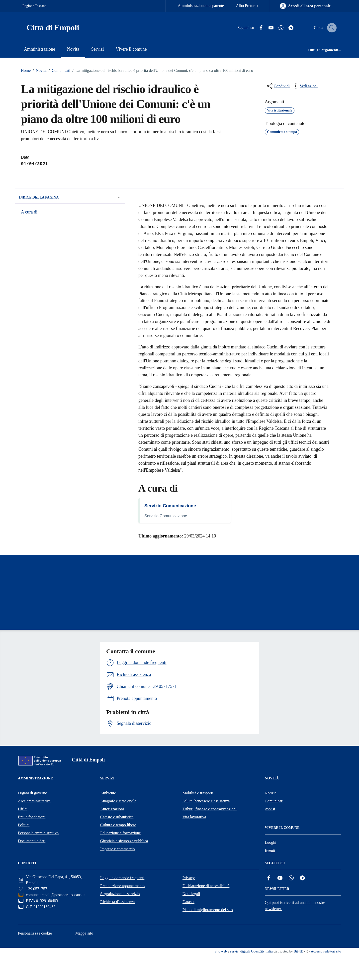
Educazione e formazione (120, 833)
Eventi (270, 850)
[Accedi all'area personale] (305, 6)
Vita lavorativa (194, 817)
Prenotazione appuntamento (122, 886)
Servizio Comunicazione (170, 505)
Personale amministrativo (38, 833)
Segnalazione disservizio (120, 894)
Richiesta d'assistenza (117, 902)
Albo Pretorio (247, 5)
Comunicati (58, 71)
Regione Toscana (34, 6)
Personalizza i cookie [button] (35, 933)
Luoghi (270, 842)
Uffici (22, 809)
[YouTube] (266, 28)
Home (26, 70)
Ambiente (108, 793)
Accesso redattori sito (326, 951)
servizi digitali (240, 951)
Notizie (270, 793)
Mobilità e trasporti (197, 793)
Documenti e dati (31, 841)
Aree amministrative (34, 801)
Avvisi (270, 809)
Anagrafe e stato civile (118, 801)
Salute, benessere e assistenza (206, 801)
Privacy (188, 878)
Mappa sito (84, 933)
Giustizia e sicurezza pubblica (124, 841)
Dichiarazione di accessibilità (205, 886)
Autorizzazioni (112, 809)
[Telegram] (286, 28)
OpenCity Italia (262, 951)
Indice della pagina (70, 198)
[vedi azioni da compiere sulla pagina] (305, 86)
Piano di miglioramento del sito (207, 910)
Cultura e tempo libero (118, 825)
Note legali (191, 894)
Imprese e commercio (117, 849)
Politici (23, 825)
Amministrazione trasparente (201, 5)
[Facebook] (257, 28)
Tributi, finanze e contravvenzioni (209, 809)
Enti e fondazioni (31, 817)
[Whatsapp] (276, 28)
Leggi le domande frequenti (122, 878)
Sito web (221, 951)
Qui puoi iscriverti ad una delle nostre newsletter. (295, 905)
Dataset (188, 902)
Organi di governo (32, 793)
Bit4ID (298, 951)
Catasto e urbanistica (116, 817)
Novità (39, 71)
